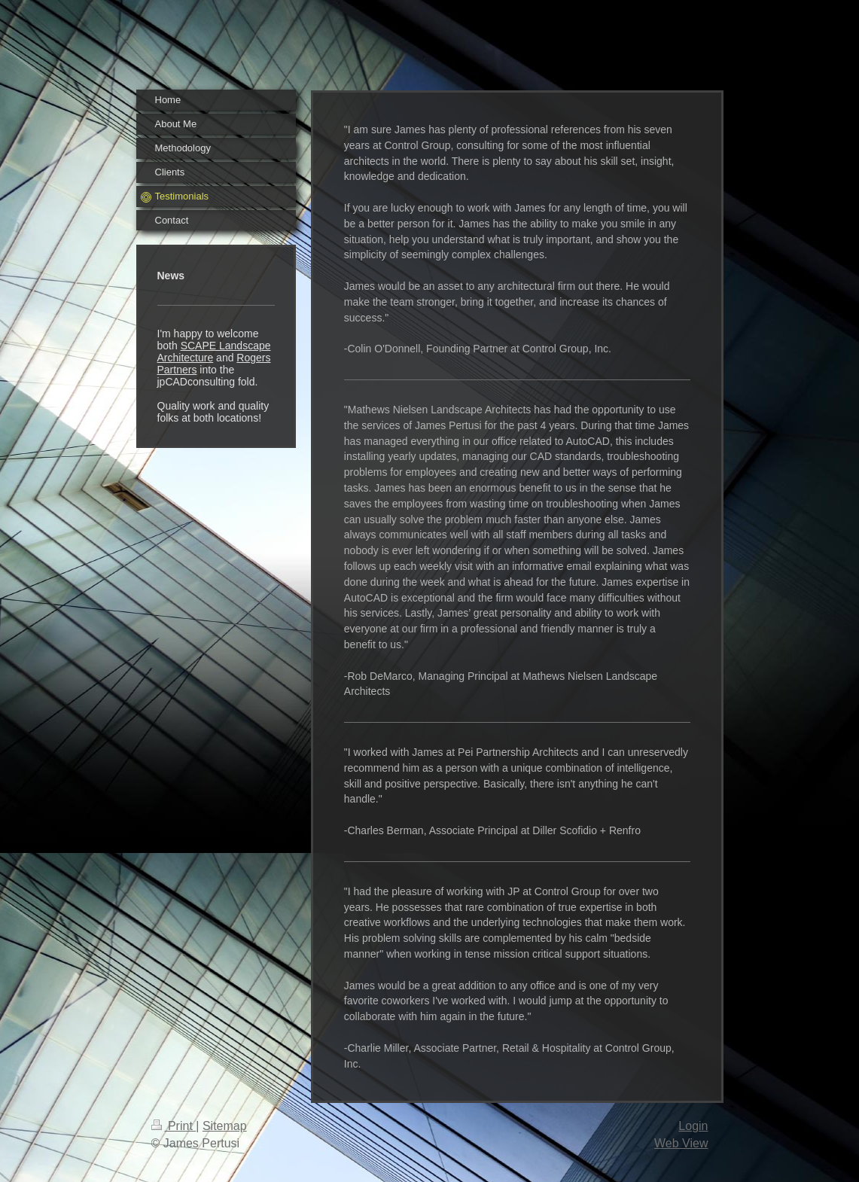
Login (693, 1126)
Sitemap (225, 1126)
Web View (681, 1143)
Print (173, 1126)
